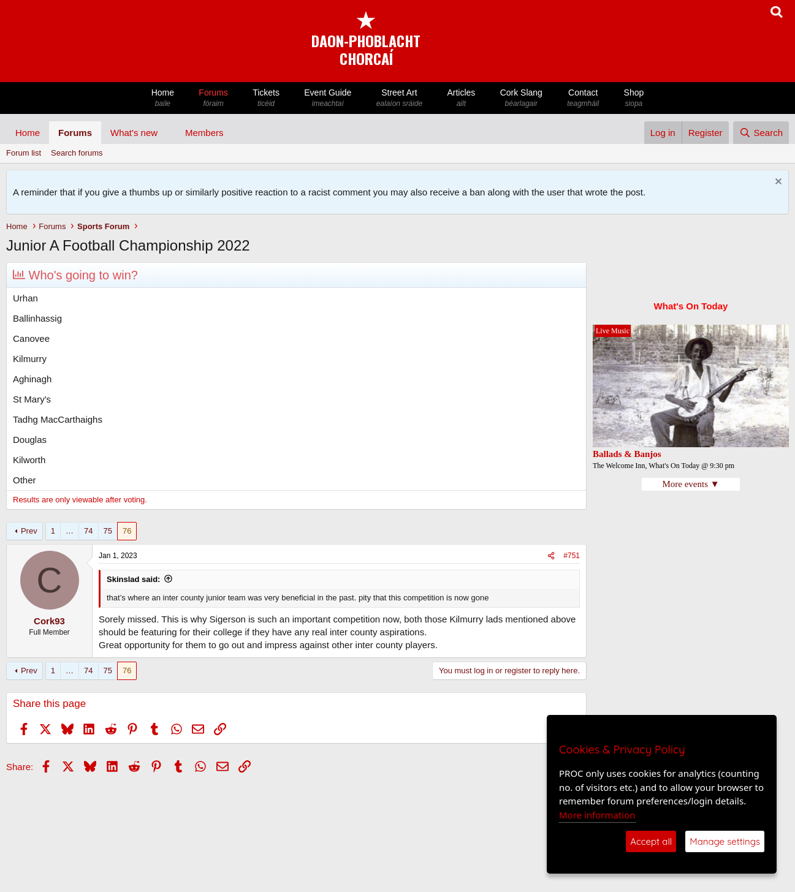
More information (597, 815)
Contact (583, 98)
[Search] (761, 132)
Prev (29, 530)
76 (127, 530)
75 (108, 530)
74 (88, 530)
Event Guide (327, 98)
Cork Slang (521, 98)
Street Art (399, 98)
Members (204, 132)
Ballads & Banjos (627, 454)
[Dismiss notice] (777, 182)
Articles (461, 98)
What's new (134, 132)
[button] (167, 132)
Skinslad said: (133, 579)
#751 (571, 555)
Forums (213, 98)
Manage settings (725, 841)
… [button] (70, 530)
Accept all (651, 841)
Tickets (266, 98)
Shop (633, 98)
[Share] (551, 556)
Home (163, 98)
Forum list (23, 152)
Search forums (77, 152)
